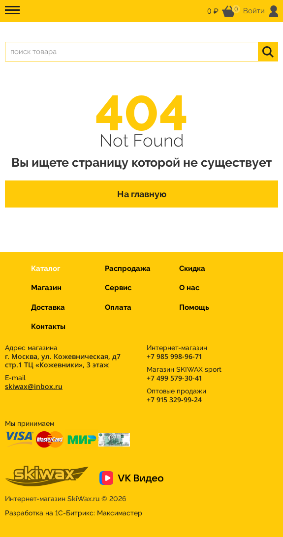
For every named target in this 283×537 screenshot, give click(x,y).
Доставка (48, 307)
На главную (141, 194)
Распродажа (128, 268)
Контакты (48, 326)
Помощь (194, 307)
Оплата (118, 307)
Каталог (45, 268)
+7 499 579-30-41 (174, 378)
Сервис (118, 287)
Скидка (192, 268)
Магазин (46, 287)
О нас (189, 287)
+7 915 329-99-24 (174, 399)
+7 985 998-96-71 (174, 356)
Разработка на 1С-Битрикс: (73, 513)
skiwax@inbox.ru (34, 386)
